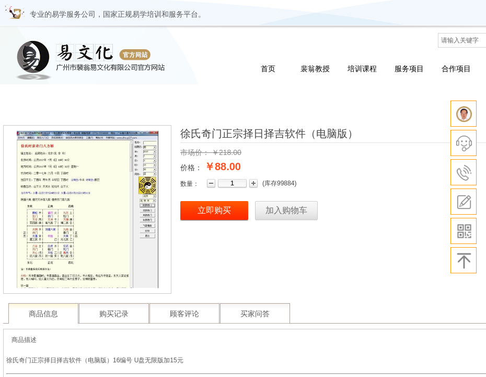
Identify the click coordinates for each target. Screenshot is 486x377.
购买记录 (114, 314)
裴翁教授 (315, 68)
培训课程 (362, 68)
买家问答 (255, 314)
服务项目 (409, 68)
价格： (191, 167)
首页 (268, 68)
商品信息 (43, 314)
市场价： (195, 152)
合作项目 (456, 68)
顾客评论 (184, 314)
